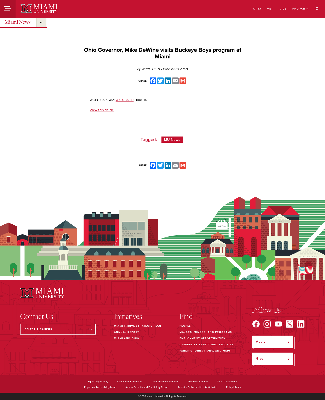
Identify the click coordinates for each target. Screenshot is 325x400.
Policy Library (233, 387)
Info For (300, 8)
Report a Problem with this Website (197, 387)
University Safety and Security (206, 344)
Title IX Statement (227, 381)
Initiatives (128, 316)
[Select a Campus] (58, 329)
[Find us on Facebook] (256, 324)
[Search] (317, 9)
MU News (172, 139)
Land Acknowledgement (165, 381)
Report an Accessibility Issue (100, 387)
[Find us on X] (289, 324)
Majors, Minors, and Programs (205, 332)
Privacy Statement (198, 381)
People (185, 325)
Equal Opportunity (98, 381)
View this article (102, 110)
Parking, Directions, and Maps (205, 350)
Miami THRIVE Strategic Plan (137, 325)
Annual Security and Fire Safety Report (147, 387)
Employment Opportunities (202, 338)
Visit (270, 8)
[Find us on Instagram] (267, 324)
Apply (257, 8)
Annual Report (126, 332)
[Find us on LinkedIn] (301, 324)
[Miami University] (39, 9)
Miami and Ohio (126, 338)
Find (186, 316)
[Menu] (8, 9)
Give (283, 8)
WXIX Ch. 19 (125, 100)
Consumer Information (129, 381)
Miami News (18, 21)
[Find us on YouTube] (278, 324)
